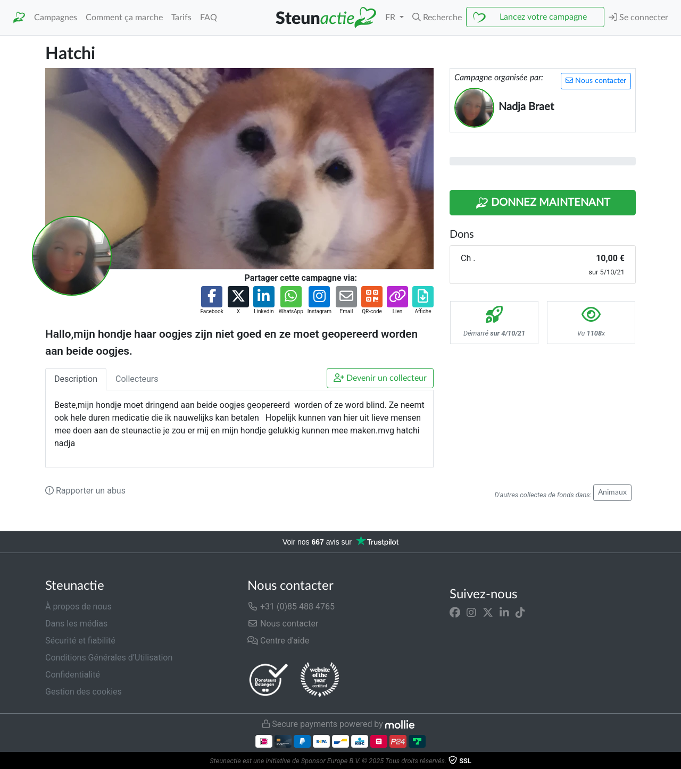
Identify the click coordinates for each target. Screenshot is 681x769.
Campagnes (55, 17)
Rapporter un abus (85, 491)
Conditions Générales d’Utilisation (108, 658)
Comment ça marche (124, 17)
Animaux (612, 492)
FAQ (208, 17)
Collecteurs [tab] (136, 379)
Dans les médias (76, 623)
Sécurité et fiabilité (80, 641)
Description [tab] (75, 379)
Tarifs (181, 17)
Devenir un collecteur (380, 377)
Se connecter (638, 17)
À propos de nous (78, 606)
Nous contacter (596, 81)
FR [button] (391, 17)
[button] (437, 17)
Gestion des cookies (83, 692)
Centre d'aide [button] (278, 641)
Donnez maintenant (543, 203)
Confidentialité (72, 675)
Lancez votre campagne (543, 17)
